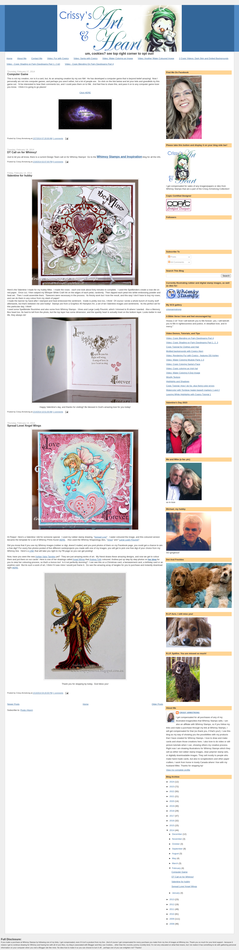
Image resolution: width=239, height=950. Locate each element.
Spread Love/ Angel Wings (24, 425)
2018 (172, 811)
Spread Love (100, 537)
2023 (172, 786)
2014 (172, 830)
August (175, 853)
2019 (172, 806)
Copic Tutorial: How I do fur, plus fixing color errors (190, 386)
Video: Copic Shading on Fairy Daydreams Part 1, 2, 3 (192, 342)
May (174, 858)
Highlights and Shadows (177, 381)
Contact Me (36, 58)
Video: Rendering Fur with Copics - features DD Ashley (192, 355)
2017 (172, 816)
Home (9, 58)
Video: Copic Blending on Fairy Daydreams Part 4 (190, 338)
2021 (172, 796)
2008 (172, 924)
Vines (110, 540)
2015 (172, 825)
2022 (172, 791)
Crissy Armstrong (189, 713)
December (177, 834)
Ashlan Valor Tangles (45, 556)
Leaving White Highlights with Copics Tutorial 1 (188, 394)
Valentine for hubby (19, 175)
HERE (62, 540)
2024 (172, 782)
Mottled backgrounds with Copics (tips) (184, 351)
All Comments (176, 262)
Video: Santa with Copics (85, 58)
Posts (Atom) (26, 710)
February (176, 868)
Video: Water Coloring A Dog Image (183, 373)
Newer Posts (13, 704)
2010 (172, 914)
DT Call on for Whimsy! (22, 152)
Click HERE (85, 92)
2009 (172, 919)
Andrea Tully (95, 559)
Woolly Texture (173, 377)
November (177, 839)
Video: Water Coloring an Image (117, 58)
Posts (172, 257)
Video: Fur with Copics (58, 58)
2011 (172, 909)
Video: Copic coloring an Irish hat (182, 368)
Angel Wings (79, 559)
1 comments (58, 139)
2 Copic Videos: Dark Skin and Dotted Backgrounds (203, 58)
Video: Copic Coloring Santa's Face (183, 364)
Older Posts (157, 704)
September (177, 848)
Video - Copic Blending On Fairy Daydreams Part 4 (89, 64)
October (176, 844)
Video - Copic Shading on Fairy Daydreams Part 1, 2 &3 (33, 64)
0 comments (58, 162)
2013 (172, 899)
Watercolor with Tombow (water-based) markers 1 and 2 (193, 390)
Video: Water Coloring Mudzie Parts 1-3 (185, 360)
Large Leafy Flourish (129, 540)
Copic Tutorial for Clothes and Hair (182, 347)
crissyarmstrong (173, 309)
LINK (31, 551)
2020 (172, 801)
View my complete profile (178, 770)
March (175, 863)
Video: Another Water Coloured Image (156, 58)
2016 (172, 820)
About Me (21, 58)
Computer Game (17, 74)
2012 (172, 904)
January (176, 893)
